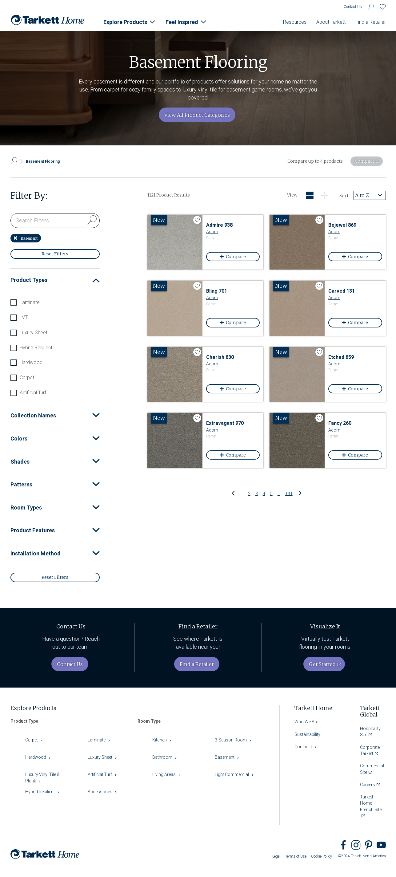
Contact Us (353, 7)
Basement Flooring (43, 161)
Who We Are (306, 721)
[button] (96, 280)
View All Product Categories (197, 115)
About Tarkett (331, 22)
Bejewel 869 (342, 225)
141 (289, 493)
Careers (367, 784)
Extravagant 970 (225, 423)
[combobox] (370, 195)
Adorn (212, 231)
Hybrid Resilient (36, 348)
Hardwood (31, 362)
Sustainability (307, 734)
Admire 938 (219, 225)
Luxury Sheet (33, 332)
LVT (24, 317)
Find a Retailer (370, 22)
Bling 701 (216, 291)
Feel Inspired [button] (182, 22)
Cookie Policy (321, 856)
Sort (344, 195)
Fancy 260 (339, 423)
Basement (26, 238)
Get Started (322, 664)
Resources (294, 22)
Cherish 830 (220, 357)
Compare (237, 256)
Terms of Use (295, 856)
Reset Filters (55, 254)
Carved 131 (341, 291)
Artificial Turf (33, 393)
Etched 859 (341, 357)
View (292, 195)
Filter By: (29, 196)
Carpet (27, 377)
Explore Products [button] (125, 22)
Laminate (30, 302)
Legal (276, 856)
